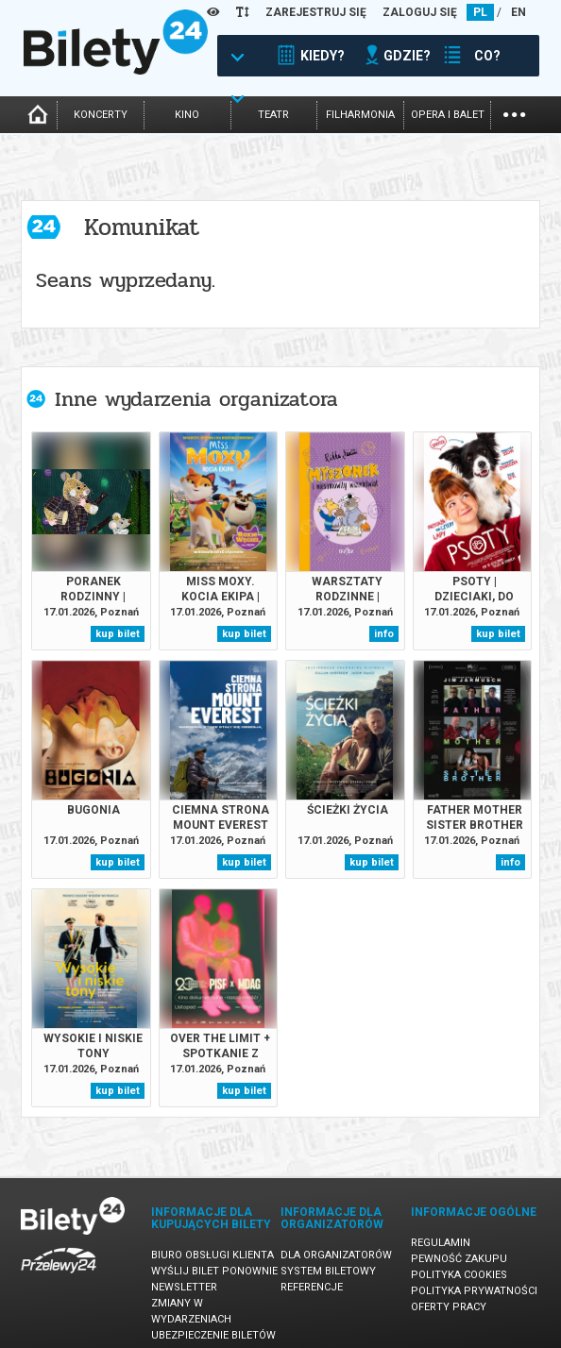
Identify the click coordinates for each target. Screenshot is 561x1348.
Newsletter (184, 1287)
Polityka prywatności (474, 1291)
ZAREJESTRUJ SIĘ (315, 12)
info (384, 634)
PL (480, 12)
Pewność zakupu (459, 1259)
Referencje (311, 1287)
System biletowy (328, 1271)
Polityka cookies (459, 1275)
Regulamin (440, 1243)
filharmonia (360, 115)
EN (518, 12)
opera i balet (447, 115)
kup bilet (117, 634)
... (514, 113)
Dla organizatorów (336, 1255)
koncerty (101, 115)
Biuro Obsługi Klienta (212, 1255)
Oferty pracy (448, 1307)
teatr (273, 115)
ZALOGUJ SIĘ (419, 12)
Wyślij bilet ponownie (214, 1271)
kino (187, 115)
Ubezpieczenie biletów (213, 1335)
